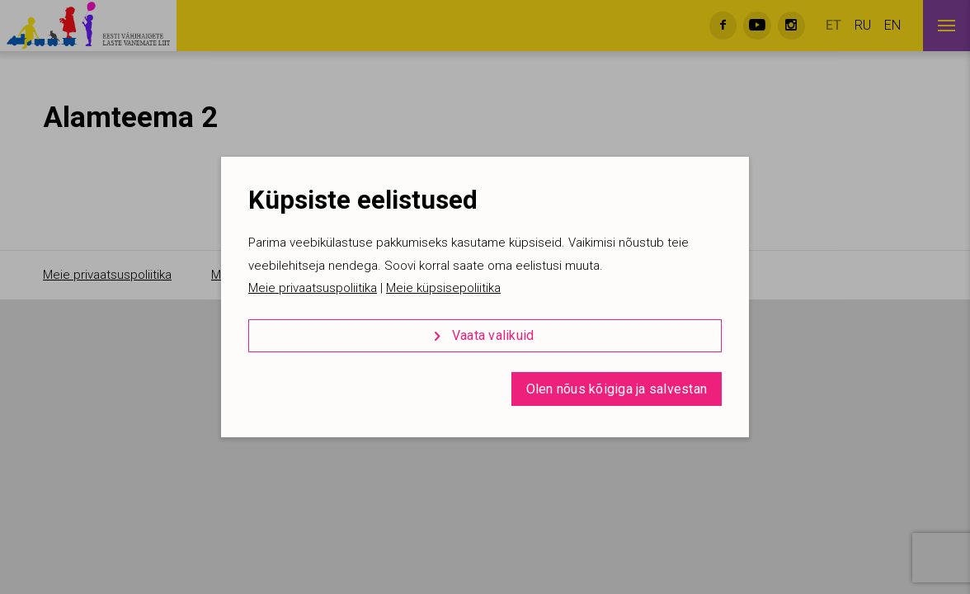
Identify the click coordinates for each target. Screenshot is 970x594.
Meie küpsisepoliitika (443, 287)
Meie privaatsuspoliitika (312, 287)
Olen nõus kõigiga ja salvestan (617, 389)
